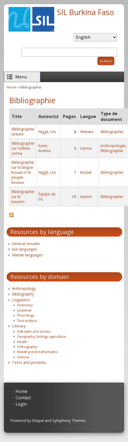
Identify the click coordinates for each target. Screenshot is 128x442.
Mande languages (27, 254)
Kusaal (85, 172)
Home (12, 87)
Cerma (85, 148)
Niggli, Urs (47, 131)
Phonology (25, 315)
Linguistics (21, 299)
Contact (23, 398)
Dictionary (25, 305)
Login (21, 404)
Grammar (24, 310)
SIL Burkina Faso (85, 12)
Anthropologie (112, 145)
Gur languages (24, 249)
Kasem (86, 196)
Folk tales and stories (34, 331)
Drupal (38, 420)
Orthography (27, 346)
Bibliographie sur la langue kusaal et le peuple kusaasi (22, 172)
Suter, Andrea (44, 148)
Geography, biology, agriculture (41, 336)
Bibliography (23, 294)
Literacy (19, 325)
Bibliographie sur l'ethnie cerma (22, 148)
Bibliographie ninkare (22, 131)
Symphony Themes (69, 420)
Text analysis (27, 320)
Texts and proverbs (29, 362)
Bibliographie (111, 131)
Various (23, 357)
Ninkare (86, 131)
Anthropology (24, 288)
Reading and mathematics (37, 351)
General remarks (26, 243)
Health (22, 341)
